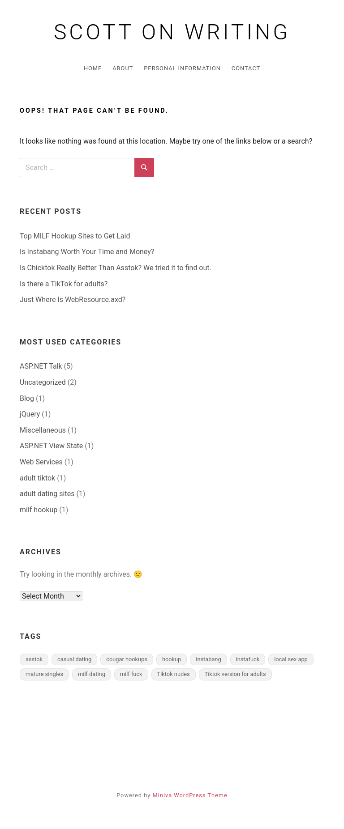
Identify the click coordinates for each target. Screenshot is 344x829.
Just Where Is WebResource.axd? (72, 299)
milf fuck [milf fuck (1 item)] (131, 674)
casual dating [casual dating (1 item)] (74, 659)
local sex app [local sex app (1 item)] (291, 659)
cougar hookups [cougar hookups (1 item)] (126, 659)
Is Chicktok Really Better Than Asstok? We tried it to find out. (115, 268)
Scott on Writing (172, 32)
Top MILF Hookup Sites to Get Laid (75, 236)
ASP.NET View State (51, 446)
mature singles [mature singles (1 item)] (44, 674)
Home (93, 68)
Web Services (41, 462)
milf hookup (38, 510)
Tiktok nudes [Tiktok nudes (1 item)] (173, 674)
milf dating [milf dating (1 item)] (91, 674)
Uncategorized (43, 382)
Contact (246, 68)
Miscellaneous (43, 430)
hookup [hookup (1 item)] (171, 659)
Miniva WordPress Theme (190, 795)
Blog (27, 398)
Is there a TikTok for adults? (64, 284)
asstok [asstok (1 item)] (34, 659)
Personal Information (182, 68)
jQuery (30, 414)
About (122, 68)
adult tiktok (37, 478)
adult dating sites (47, 493)
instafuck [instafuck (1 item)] (248, 659)
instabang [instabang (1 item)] (208, 659)
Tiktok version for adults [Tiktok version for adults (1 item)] (235, 674)
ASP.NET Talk (41, 366)
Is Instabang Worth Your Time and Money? (87, 251)
